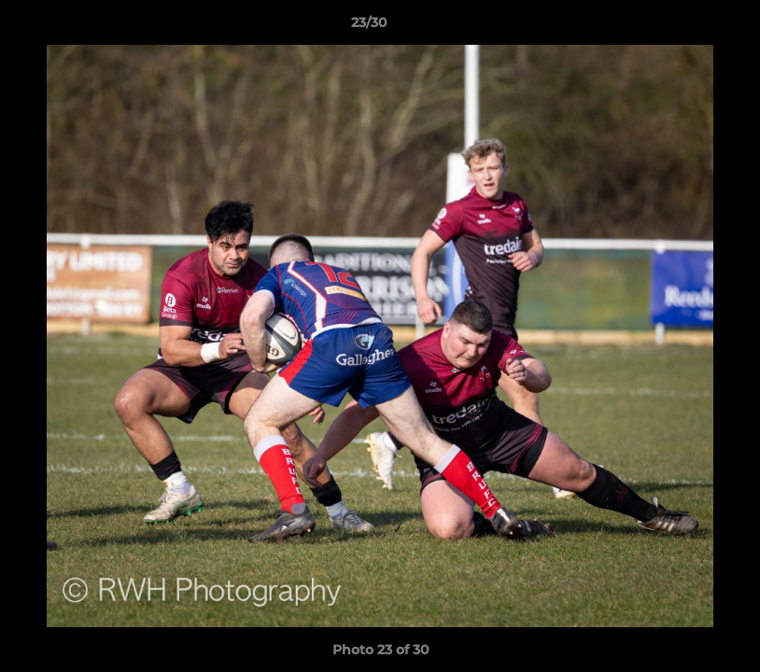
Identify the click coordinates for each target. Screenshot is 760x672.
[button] (681, 27)
